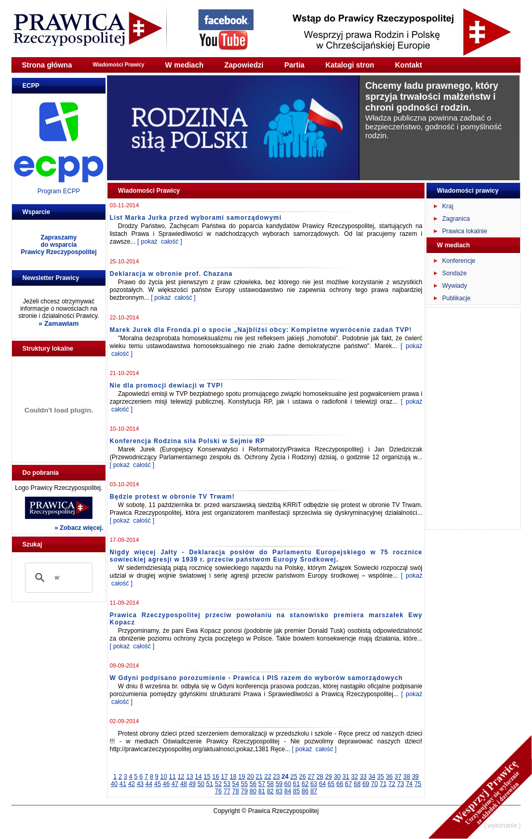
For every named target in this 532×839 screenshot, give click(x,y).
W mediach (184, 65)
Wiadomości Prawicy (118, 65)
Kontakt (408, 65)
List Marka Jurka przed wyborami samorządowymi (196, 217)
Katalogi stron (349, 65)
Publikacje (456, 298)
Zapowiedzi (243, 65)
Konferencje (458, 260)
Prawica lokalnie (464, 231)
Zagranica (456, 218)
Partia (294, 65)
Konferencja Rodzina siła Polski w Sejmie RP (187, 441)
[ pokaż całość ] (159, 241)
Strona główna (47, 65)
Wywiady (454, 285)
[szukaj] (57, 577)
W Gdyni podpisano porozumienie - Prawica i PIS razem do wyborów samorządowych (256, 678)
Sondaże (454, 273)
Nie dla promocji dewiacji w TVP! (166, 385)
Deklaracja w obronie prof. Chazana (171, 273)
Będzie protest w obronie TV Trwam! (172, 496)
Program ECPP (58, 191)
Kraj (447, 206)
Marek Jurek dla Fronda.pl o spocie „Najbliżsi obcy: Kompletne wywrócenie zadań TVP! (261, 330)
